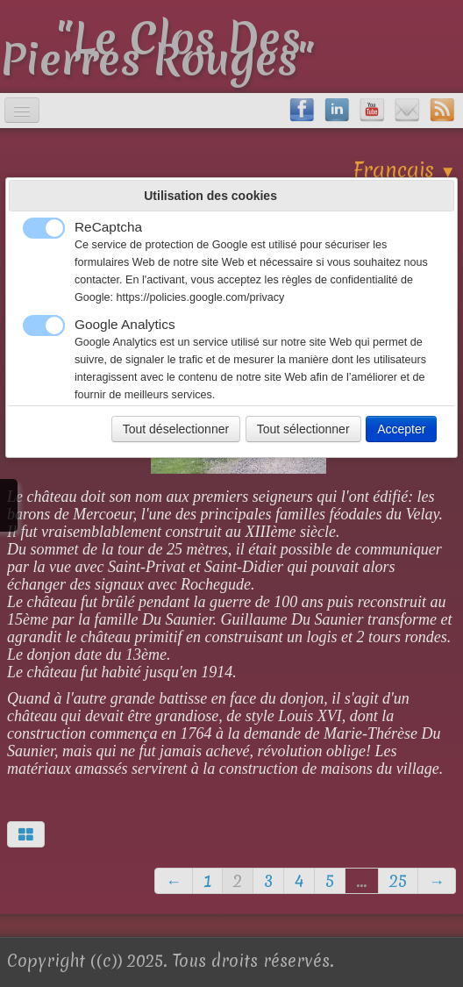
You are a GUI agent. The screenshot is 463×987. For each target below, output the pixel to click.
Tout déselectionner (176, 429)
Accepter (401, 429)
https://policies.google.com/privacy (201, 297)
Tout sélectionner (303, 429)
